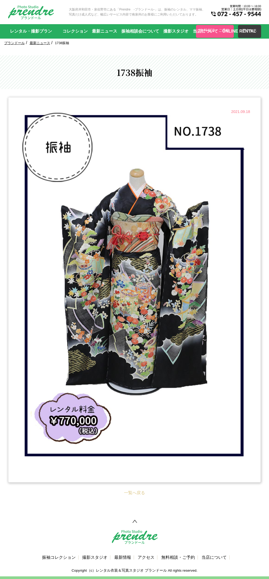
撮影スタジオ (176, 31)
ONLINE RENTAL (239, 31)
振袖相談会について (140, 31)
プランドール (14, 43)
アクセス (146, 557)
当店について (205, 31)
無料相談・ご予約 (178, 557)
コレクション (75, 31)
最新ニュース (104, 31)
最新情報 (122, 557)
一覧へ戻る (134, 492)
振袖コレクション (59, 557)
